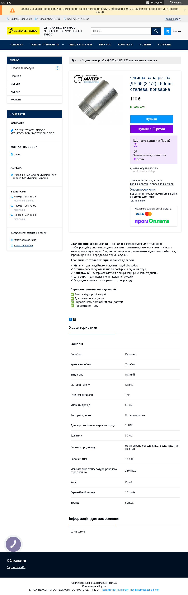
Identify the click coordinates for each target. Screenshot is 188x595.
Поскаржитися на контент (114, 589)
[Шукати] (156, 31)
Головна (16, 44)
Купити (151, 119)
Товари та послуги (44, 44)
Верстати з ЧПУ (80, 44)
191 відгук (156, 2)
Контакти (125, 44)
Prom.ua (112, 583)
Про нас (105, 44)
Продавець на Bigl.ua (94, 586)
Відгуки (15, 83)
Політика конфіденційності (144, 589)
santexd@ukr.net (23, 245)
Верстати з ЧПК (16, 567)
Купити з (151, 129)
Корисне (164, 44)
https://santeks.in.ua (25, 239)
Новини (145, 44)
